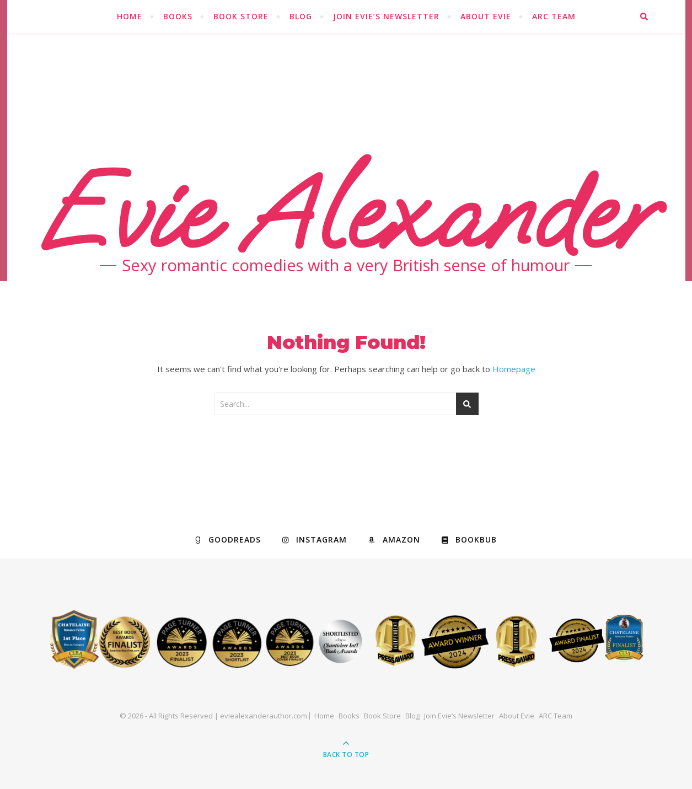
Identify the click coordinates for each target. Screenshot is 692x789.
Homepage (513, 368)
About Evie (485, 16)
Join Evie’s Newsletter (386, 16)
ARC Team (554, 16)
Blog (300, 16)
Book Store (241, 16)
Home (129, 16)
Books (177, 16)
